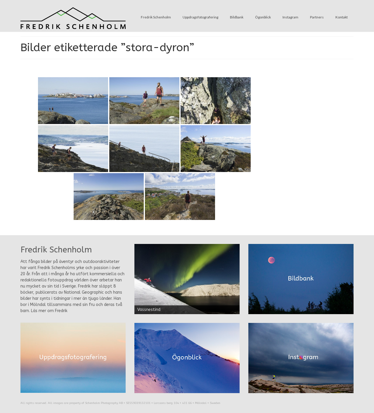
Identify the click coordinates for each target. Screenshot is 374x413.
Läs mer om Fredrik (49, 310)
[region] (187, 279)
